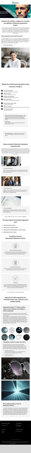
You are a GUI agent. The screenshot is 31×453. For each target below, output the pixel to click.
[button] (15, 225)
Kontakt (2, 432)
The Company (18, 426)
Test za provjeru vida (4, 425)
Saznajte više (24, 216)
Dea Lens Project (19, 431)
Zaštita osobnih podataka (13, 443)
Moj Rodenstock (18, 425)
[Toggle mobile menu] (2, 1)
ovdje (23, 292)
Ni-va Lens (3, 431)
